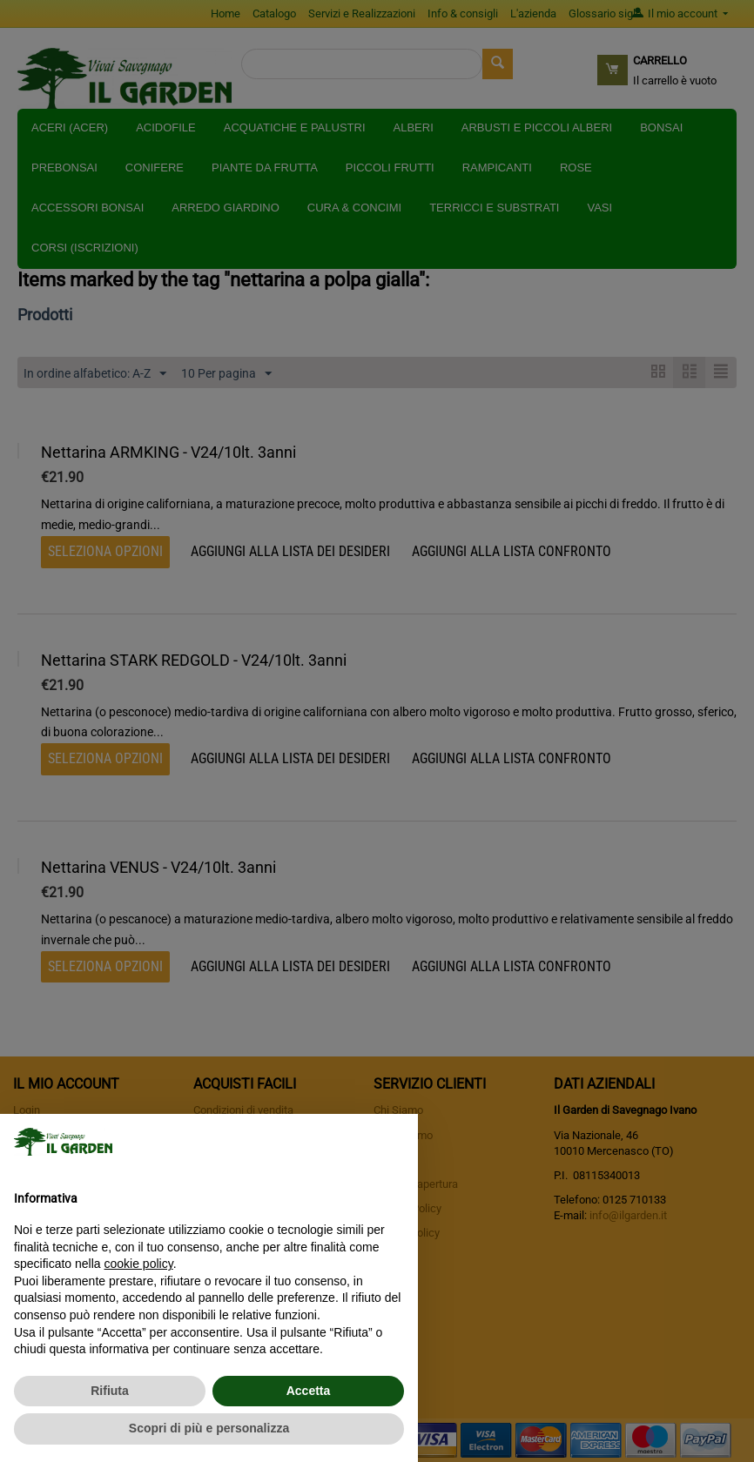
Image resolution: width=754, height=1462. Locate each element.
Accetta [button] (308, 1391)
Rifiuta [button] (110, 1391)
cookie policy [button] (138, 1264)
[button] (395, 1142)
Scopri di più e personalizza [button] (209, 1428)
